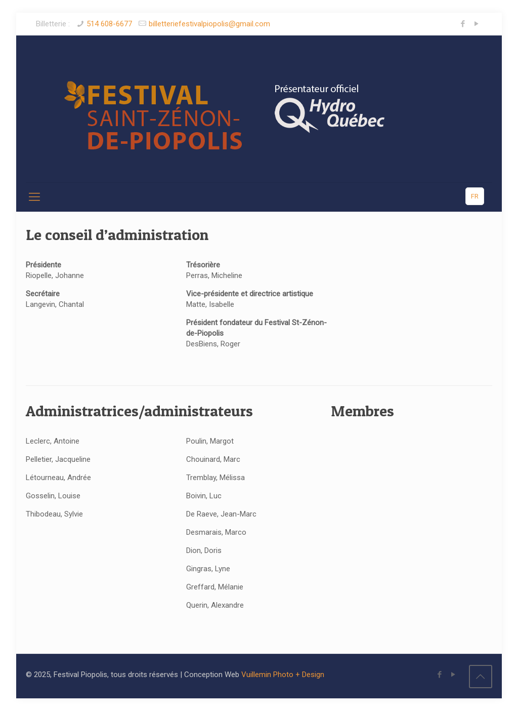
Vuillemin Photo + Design (282, 674)
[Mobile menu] (34, 197)
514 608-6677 (109, 23)
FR (475, 196)
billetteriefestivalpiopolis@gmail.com (209, 23)
